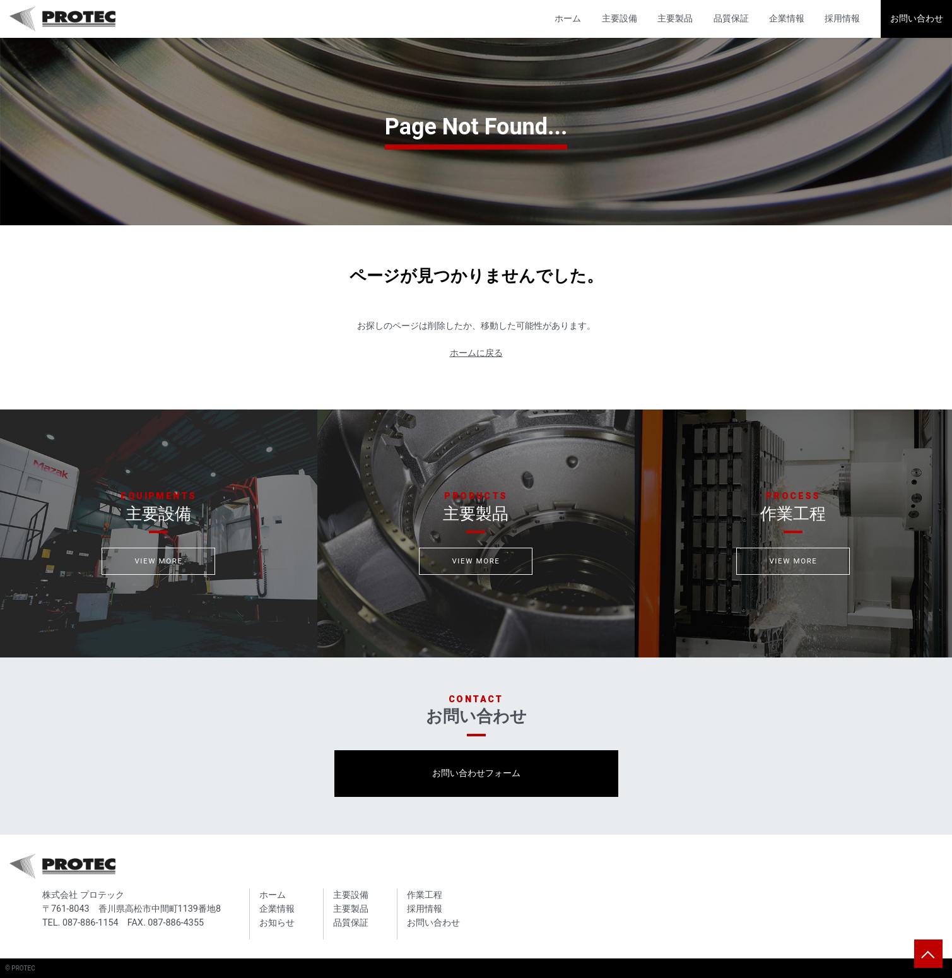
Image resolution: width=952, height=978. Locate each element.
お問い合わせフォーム (476, 773)
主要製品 (675, 18)
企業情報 (786, 18)
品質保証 (731, 18)
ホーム (568, 18)
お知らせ (277, 922)
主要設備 (619, 18)
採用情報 (842, 18)
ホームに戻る (476, 353)
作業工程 (424, 895)
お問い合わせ (916, 18)
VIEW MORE (158, 561)
